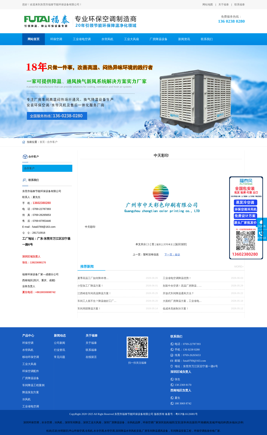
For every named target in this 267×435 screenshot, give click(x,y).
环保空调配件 (30, 371)
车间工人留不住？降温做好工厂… (97, 300)
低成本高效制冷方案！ (176, 308)
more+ (239, 266)
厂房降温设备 (158, 39)
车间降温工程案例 (33, 385)
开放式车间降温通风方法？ (178, 293)
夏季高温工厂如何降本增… (93, 278)
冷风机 (26, 399)
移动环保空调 (30, 357)
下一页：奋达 (172, 254)
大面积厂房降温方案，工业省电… (182, 300)
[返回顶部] (181, 244)
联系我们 (207, 39)
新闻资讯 (184, 39)
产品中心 (28, 335)
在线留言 (91, 357)
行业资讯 (59, 349)
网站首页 (33, 39)
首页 (42, 141)
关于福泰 (223, 4)
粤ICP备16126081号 (186, 414)
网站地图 (207, 4)
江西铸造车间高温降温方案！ (94, 293)
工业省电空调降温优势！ (177, 278)
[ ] (149, 244)
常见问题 (59, 357)
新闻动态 (60, 335)
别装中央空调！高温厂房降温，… (182, 285)
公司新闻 (59, 342)
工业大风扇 (131, 39)
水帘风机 (107, 39)
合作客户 (52, 141)
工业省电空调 (82, 39)
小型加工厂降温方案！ (90, 285)
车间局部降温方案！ (89, 308)
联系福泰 (239, 4)
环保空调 (56, 39)
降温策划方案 (30, 392)
